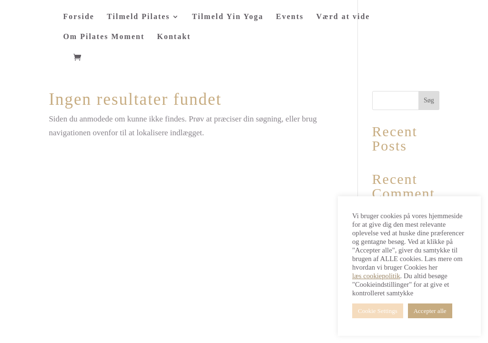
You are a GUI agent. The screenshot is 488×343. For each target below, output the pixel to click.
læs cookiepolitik (376, 276)
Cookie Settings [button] (377, 310)
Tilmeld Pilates (138, 16)
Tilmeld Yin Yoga (228, 16)
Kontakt (174, 36)
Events (290, 16)
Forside (78, 16)
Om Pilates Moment (103, 36)
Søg (429, 100)
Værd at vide (343, 16)
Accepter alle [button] (430, 310)
